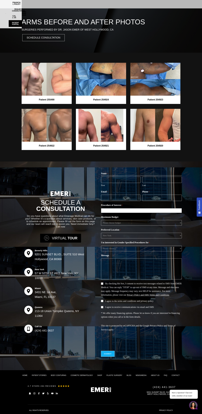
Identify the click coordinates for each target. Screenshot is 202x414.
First (103, 185)
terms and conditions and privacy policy (135, 301)
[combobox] (142, 210)
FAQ (165, 375)
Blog (129, 375)
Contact (176, 375)
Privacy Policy (156, 326)
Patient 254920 (155, 146)
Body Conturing (58, 375)
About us (155, 375)
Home (24, 375)
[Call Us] (28, 329)
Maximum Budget (109, 217)
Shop (99, 375)
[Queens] (28, 310)
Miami (38, 288)
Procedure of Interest (112, 205)
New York (39, 269)
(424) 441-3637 (44, 330)
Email (104, 191)
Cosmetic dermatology (82, 375)
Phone (146, 191)
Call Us (38, 326)
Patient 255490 (46, 99)
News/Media (141, 375)
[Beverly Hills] (28, 253)
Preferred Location (111, 230)
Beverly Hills (41, 250)
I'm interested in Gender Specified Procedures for (125, 242)
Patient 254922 (46, 146)
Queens (39, 307)
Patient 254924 (101, 99)
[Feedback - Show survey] (199, 207)
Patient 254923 (155, 99)
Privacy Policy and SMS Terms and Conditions (148, 295)
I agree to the (129, 301)
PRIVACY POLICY (166, 410)
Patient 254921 (101, 146)
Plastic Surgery (114, 375)
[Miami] (28, 291)
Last (144, 185)
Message (105, 255)
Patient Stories (39, 375)
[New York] (28, 272)
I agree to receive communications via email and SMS (129, 307)
